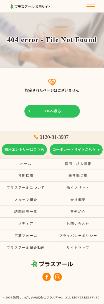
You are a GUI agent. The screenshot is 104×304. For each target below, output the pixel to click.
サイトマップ (78, 248)
